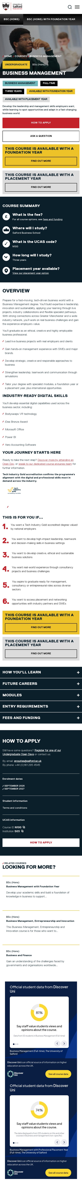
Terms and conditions (14, 808)
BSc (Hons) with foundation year (51, 19)
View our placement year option (30, 273)
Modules (12, 695)
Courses (21, 56)
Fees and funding (21, 718)
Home (8, 56)
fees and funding (53, 219)
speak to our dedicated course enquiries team (45, 464)
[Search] (70, 7)
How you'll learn (21, 672)
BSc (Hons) (11, 19)
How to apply (41, 123)
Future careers (19, 684)
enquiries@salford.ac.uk (27, 761)
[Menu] (77, 7)
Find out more (54, 161)
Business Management (46, 56)
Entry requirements (25, 706)
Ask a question (41, 136)
